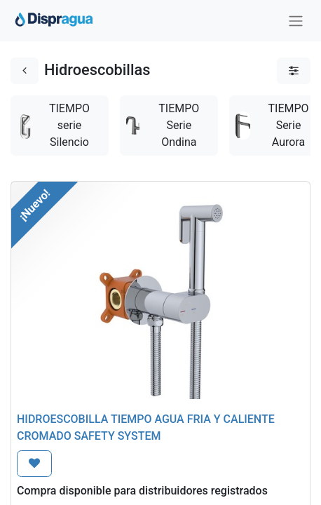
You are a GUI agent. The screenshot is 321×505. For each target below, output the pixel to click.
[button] (34, 463)
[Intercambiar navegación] (295, 21)
